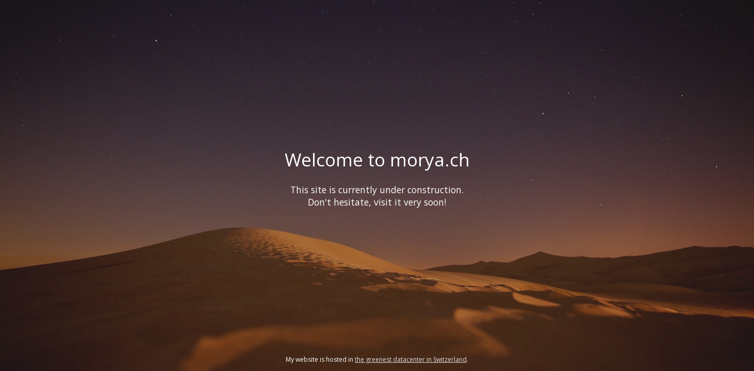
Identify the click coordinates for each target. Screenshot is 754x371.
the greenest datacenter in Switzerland (411, 359)
